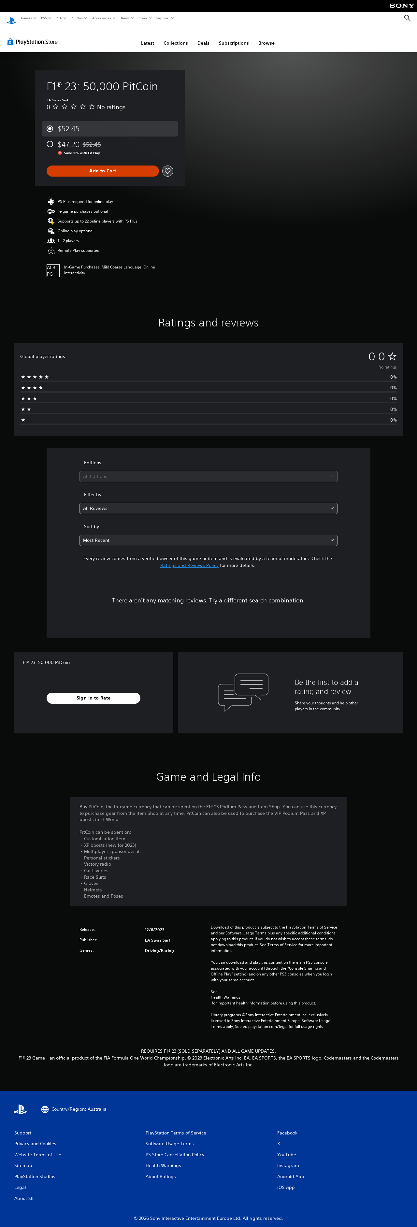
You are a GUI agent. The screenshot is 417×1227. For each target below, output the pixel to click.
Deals (203, 37)
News (125, 18)
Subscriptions (234, 37)
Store (142, 18)
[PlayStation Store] (34, 35)
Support (162, 18)
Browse (266, 37)
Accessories (101, 18)
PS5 (44, 18)
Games (26, 18)
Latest (147, 37)
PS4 (58, 18)
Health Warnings (225, 991)
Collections (176, 37)
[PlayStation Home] (11, 18)
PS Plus (77, 18)
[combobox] (208, 470)
